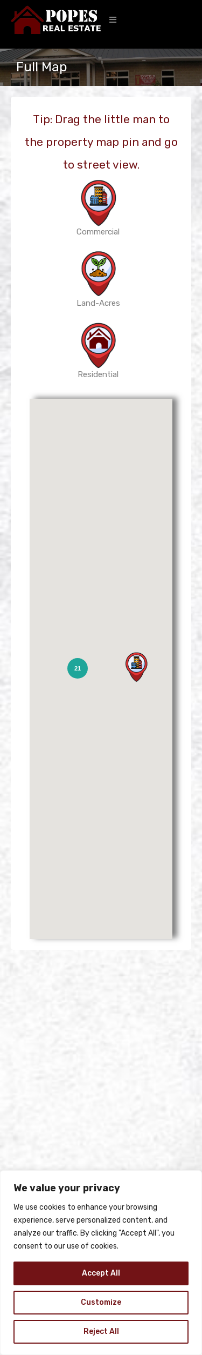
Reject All (101, 1331)
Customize (101, 1302)
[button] (112, 19)
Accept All (101, 1273)
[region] (101, 1262)
